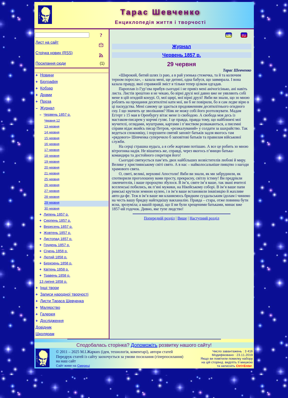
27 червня (52, 202)
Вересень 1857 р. (58, 242)
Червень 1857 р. (57, 120)
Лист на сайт (47, 42)
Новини (47, 76)
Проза (45, 105)
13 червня (52, 132)
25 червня (52, 189)
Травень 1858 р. (57, 296)
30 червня (52, 221)
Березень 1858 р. (58, 283)
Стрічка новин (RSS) (54, 53)
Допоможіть (144, 372)
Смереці (83, 393)
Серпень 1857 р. (57, 235)
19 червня (52, 170)
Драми (46, 98)
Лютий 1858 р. (55, 276)
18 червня (52, 164)
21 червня (52, 183)
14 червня (52, 139)
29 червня (52, 215)
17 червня (52, 158)
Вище (182, 218)
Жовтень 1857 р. (57, 249)
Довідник (44, 354)
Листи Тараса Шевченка (62, 325)
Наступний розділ (204, 218)
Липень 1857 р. (56, 228)
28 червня (52, 208)
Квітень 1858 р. (56, 290)
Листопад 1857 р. (58, 255)
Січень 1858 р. (56, 269)
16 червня (52, 151)
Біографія (49, 83)
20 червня (52, 177)
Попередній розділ (159, 218)
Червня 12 (52, 126)
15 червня (52, 145)
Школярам (45, 361)
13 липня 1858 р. (53, 303)
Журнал (47, 112)
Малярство (50, 332)
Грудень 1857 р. (57, 262)
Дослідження (52, 347)
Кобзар (46, 90)
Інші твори (49, 310)
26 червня (52, 196)
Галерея (47, 339)
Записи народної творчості (64, 317)
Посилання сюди (51, 63)
